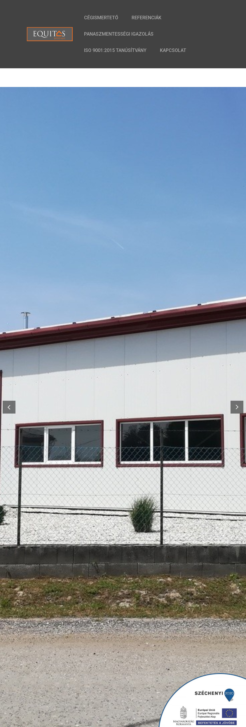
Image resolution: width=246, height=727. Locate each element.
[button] (237, 407)
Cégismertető (101, 17)
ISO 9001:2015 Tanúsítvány (115, 50)
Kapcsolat (173, 50)
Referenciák (146, 17)
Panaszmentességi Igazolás (118, 34)
